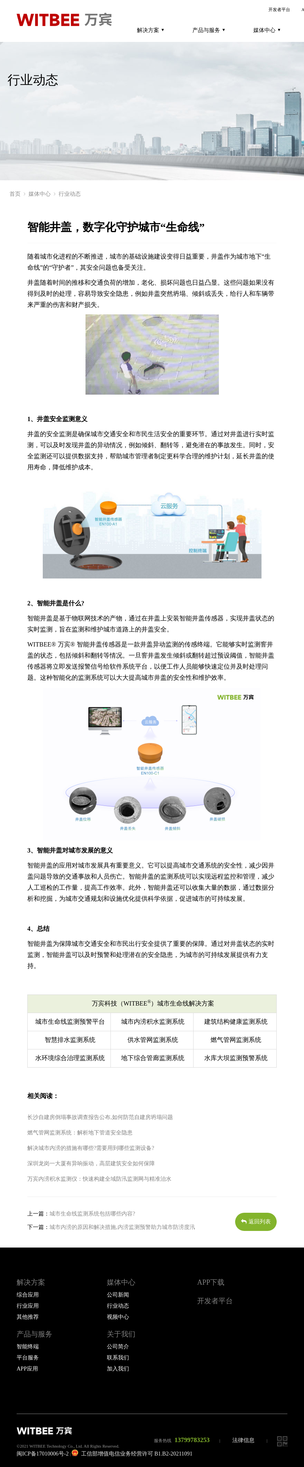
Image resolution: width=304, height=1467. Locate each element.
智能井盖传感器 (201, 618)
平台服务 (28, 1358)
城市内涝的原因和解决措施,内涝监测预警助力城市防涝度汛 (122, 1227)
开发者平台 (279, 10)
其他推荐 (28, 1317)
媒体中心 (266, 30)
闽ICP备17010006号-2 (42, 1454)
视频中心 (118, 1317)
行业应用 (28, 1306)
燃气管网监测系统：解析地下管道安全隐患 (80, 1133)
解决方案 (150, 30)
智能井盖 (49, 603)
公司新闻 (118, 1295)
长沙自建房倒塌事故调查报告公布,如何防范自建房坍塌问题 (100, 1117)
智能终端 (28, 1347)
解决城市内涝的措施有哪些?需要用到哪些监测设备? (90, 1148)
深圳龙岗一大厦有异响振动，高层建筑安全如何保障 (91, 1163)
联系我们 (118, 1358)
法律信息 (243, 1440)
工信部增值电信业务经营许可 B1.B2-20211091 (132, 1454)
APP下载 (210, 1282)
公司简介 (118, 1347)
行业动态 (70, 194)
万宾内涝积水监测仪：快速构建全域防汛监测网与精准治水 (99, 1179)
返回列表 (256, 1222)
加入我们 (118, 1369)
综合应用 (28, 1295)
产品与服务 (208, 30)
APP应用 (27, 1369)
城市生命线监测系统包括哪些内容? (92, 1213)
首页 (15, 194)
